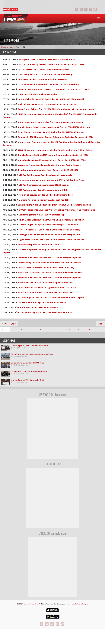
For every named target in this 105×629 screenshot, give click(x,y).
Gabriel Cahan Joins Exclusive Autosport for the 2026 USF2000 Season (54, 127)
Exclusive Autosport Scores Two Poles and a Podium (45, 312)
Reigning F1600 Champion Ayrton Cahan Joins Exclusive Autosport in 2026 (56, 137)
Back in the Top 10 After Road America (38, 307)
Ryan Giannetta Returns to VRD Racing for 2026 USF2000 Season (51, 132)
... (97, 329)
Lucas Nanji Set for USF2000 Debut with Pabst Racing (45, 74)
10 (89, 329)
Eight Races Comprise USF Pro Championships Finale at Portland (51, 239)
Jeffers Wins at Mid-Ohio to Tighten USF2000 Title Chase (47, 287)
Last (13, 323)
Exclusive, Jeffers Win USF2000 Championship (42, 214)
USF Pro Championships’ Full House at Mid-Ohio (42, 302)
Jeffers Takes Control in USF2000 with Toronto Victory (46, 267)
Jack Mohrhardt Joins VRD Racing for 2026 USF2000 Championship (51, 99)
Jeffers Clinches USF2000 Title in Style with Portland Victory (49, 229)
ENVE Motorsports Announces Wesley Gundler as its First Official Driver (55, 150)
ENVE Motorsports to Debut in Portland (38, 244)
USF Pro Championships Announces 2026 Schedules (45, 184)
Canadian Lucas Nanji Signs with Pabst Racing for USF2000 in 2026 (52, 160)
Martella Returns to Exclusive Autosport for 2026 (44, 199)
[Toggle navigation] (98, 18)
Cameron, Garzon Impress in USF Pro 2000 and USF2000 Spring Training (54, 89)
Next (100, 323)
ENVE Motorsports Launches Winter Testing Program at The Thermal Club (57, 209)
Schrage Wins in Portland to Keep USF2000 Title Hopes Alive (49, 234)
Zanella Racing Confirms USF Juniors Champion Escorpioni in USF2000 (53, 155)
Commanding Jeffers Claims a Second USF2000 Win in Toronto (49, 262)
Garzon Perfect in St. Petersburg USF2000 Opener (43, 69)
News (11, 47)
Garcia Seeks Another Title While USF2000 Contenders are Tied (50, 272)
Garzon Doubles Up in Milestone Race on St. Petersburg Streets (51, 64)
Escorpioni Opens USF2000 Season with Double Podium (47, 59)
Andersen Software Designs (78, 604)
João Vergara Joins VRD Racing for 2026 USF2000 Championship (50, 122)
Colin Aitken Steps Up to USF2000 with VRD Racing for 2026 (48, 104)
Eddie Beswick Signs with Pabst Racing (37, 94)
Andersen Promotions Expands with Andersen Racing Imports (49, 165)
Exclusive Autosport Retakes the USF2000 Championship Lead (49, 277)
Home (3, 47)
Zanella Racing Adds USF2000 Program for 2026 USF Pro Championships (54, 204)
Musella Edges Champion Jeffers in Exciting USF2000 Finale (48, 224)
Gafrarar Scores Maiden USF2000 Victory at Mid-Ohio (45, 292)
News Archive (21, 47)
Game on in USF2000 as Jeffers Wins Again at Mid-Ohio (45, 282)
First (4, 323)
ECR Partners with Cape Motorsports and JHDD (43, 189)
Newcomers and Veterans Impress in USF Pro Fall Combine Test (51, 180)
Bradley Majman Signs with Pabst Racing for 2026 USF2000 (48, 170)
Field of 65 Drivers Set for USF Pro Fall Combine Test (46, 194)
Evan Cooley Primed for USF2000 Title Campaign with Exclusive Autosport (56, 109)
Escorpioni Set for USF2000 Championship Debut (43, 79)
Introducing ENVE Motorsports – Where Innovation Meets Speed (51, 297)
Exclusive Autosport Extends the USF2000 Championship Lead (49, 257)
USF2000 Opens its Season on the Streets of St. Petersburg (48, 84)
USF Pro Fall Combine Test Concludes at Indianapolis (45, 175)
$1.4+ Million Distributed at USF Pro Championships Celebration (51, 219)
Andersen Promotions (30, 604)
